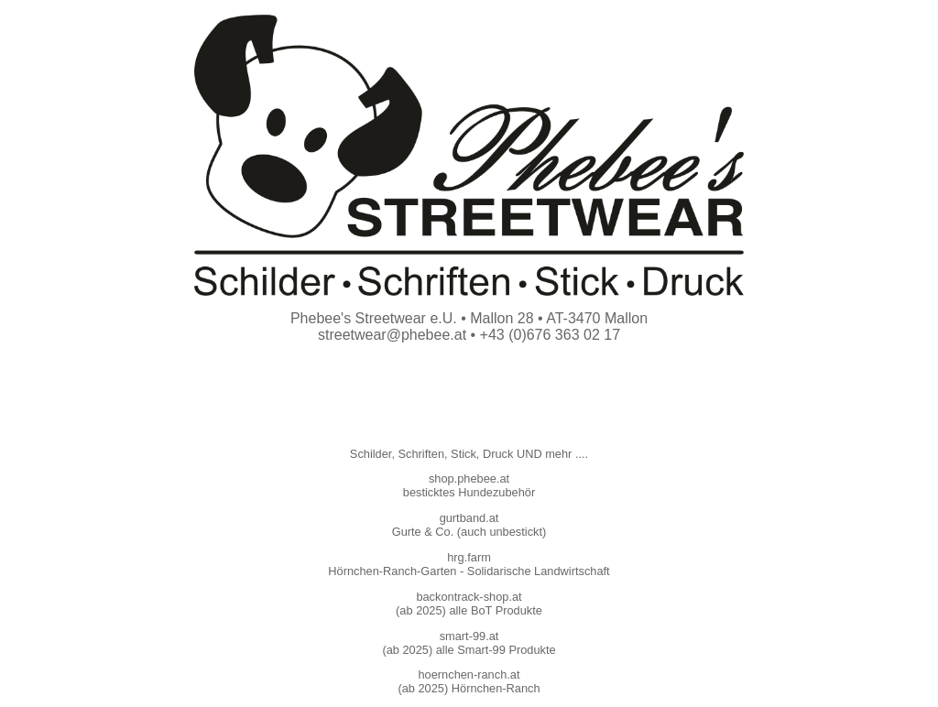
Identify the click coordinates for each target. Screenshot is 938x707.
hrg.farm (469, 557)
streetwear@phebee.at (392, 335)
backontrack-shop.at (468, 597)
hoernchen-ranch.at (469, 674)
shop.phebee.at (469, 478)
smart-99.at (469, 636)
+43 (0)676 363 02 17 (550, 335)
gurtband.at (469, 518)
